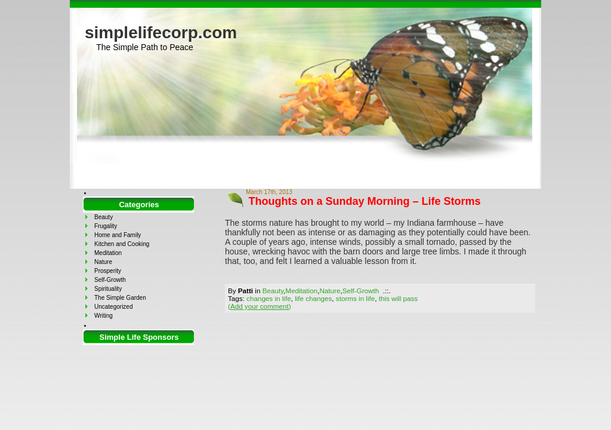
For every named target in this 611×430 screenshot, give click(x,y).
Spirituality (108, 288)
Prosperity (107, 271)
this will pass (398, 298)
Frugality (105, 226)
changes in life (268, 298)
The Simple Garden (120, 297)
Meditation (301, 290)
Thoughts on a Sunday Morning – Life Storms (365, 201)
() (259, 306)
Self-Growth (360, 290)
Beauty (273, 290)
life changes (313, 298)
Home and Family (117, 235)
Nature (329, 290)
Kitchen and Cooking (121, 244)
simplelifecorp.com (161, 32)
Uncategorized (113, 306)
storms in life (355, 298)
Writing (103, 315)
